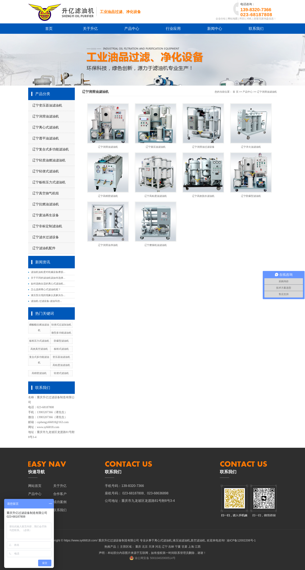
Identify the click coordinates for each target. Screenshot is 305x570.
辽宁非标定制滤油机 (47, 226)
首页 (49, 29)
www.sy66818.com (48, 427)
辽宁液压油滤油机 (156, 146)
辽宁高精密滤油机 (108, 196)
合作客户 (60, 494)
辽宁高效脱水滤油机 (203, 196)
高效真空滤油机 (39, 348)
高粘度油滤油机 (61, 365)
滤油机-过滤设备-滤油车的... (46, 301)
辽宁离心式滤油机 (45, 127)
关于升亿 (90, 29)
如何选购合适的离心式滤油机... (48, 283)
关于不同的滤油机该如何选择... (48, 277)
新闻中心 (214, 29)
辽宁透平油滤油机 (45, 138)
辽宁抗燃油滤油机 (45, 204)
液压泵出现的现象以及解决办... (48, 295)
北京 (145, 546)
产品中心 (131, 29)
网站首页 (34, 486)
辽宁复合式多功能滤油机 (50, 149)
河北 (158, 546)
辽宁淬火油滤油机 (251, 146)
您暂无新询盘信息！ (265, 18)
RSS (242, 18)
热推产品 (110, 546)
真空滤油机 (198, 540)
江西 (198, 546)
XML (249, 18)
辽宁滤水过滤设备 (45, 237)
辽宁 (165, 546)
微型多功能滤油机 (61, 332)
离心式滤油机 (163, 540)
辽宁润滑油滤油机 (45, 116)
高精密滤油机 (39, 373)
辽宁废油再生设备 (45, 215)
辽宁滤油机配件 (44, 248)
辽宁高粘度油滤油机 (155, 196)
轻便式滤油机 (61, 373)
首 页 (235, 91)
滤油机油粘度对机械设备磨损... (48, 272)
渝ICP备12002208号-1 (241, 540)
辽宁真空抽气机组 (45, 193)
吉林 (171, 546)
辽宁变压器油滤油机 (47, 105)
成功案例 (60, 502)
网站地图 (233, 18)
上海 (191, 546)
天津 (151, 546)
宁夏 (178, 546)
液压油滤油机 (181, 540)
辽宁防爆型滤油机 (251, 196)
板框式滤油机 (61, 348)
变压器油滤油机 (61, 357)
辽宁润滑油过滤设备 (203, 146)
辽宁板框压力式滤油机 (48, 182)
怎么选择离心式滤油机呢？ (46, 289)
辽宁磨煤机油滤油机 (155, 245)
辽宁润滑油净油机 (108, 245)
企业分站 (221, 18)
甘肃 (184, 546)
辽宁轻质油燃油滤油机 (48, 160)
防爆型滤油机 (61, 340)
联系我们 (256, 29)
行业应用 (173, 29)
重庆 (138, 546)
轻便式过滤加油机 (61, 324)
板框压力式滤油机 (39, 340)
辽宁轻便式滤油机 (45, 171)
